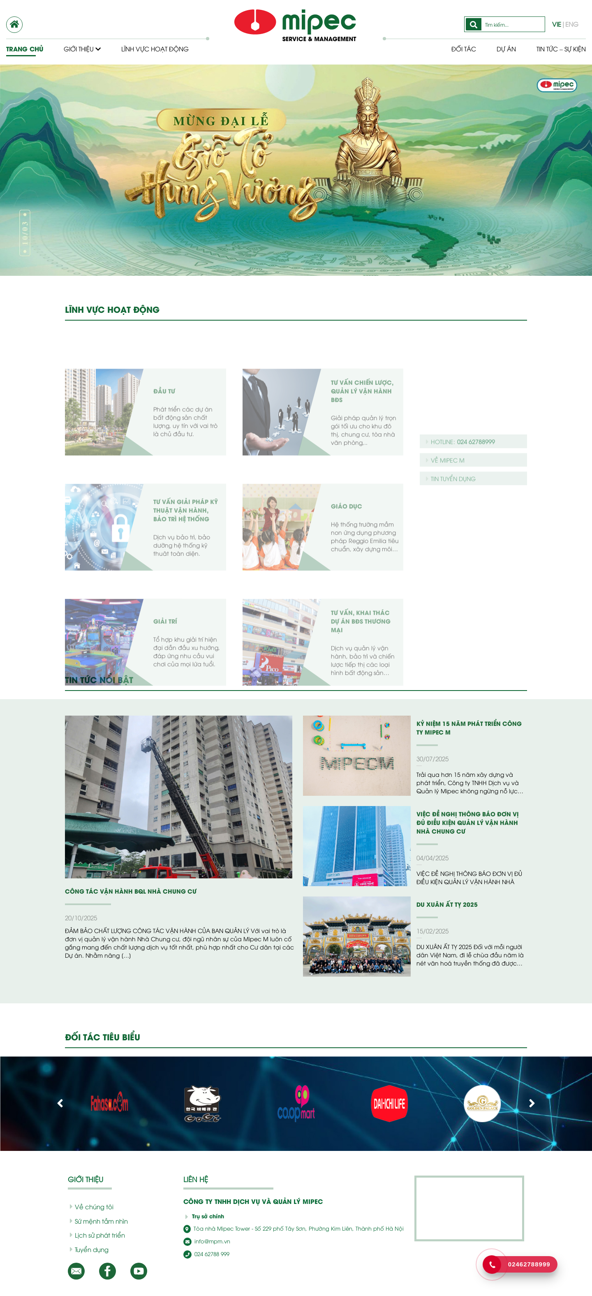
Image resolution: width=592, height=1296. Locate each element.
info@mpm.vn (206, 1241)
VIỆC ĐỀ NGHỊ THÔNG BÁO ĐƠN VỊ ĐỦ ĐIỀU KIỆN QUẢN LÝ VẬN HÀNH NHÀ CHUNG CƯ (467, 822)
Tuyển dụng (89, 1249)
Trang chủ (24, 48)
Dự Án (506, 48)
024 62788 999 (206, 1253)
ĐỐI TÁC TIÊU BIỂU (102, 1036)
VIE (556, 24)
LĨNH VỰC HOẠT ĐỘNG (112, 309)
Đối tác (463, 48)
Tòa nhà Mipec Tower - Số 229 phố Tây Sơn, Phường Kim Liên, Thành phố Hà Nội (293, 1228)
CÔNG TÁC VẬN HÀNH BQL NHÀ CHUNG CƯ (131, 891)
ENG (571, 24)
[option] (296, 170)
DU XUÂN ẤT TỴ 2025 (447, 904)
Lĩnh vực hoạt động (155, 48)
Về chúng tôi (91, 1206)
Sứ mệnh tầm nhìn (99, 1221)
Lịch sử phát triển (97, 1235)
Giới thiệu (82, 48)
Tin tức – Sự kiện (561, 48)
